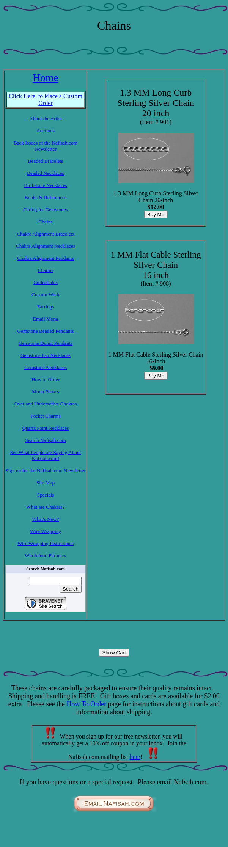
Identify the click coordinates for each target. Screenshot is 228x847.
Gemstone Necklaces (45, 367)
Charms (45, 270)
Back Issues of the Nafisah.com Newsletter (45, 146)
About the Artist (45, 118)
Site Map (45, 483)
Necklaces (64, 246)
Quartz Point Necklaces (45, 428)
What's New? (45, 519)
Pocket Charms (45, 416)
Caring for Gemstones (45, 209)
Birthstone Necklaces (45, 185)
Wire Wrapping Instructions (45, 543)
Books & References (45, 197)
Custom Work (45, 294)
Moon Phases (45, 391)
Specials (45, 495)
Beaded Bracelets (45, 161)
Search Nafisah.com (45, 440)
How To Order (86, 704)
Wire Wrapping (45, 531)
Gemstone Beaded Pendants (45, 331)
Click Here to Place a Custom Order (45, 99)
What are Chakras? (45, 507)
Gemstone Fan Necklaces (45, 355)
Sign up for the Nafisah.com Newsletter (45, 470)
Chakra (24, 234)
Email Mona (45, 319)
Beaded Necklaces (45, 173)
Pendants (64, 258)
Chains (45, 222)
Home (45, 77)
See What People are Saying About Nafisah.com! (45, 455)
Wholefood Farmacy (45, 555)
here (135, 757)
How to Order (45, 379)
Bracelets (64, 234)
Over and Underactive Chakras (45, 404)
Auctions (45, 131)
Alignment (43, 234)
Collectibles (45, 282)
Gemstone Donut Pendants (45, 343)
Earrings (45, 307)
